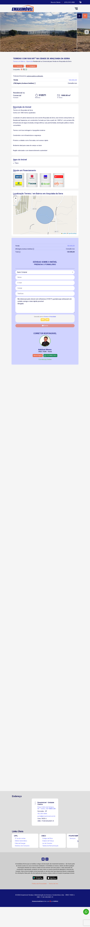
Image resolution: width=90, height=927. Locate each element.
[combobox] (45, 281)
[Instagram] (46, 867)
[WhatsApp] (86, 911)
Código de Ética (47, 847)
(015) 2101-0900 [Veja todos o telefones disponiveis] (69, 2)
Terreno (15, 70)
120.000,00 (73, 89)
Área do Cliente (55, 2)
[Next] (78, 850)
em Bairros (21, 70)
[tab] (79, 15)
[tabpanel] (45, 36)
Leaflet (63, 242)
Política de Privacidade (39, 892)
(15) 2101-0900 (42, 822)
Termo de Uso (53, 892)
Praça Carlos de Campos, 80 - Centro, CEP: (46, 816)
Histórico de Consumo (22, 854)
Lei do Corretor (47, 852)
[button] (80, 2)
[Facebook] (43, 867)
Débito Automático (21, 849)
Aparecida (29, 70)
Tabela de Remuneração (50, 854)
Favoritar (18, 75)
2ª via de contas (20, 847)
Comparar (31, 75)
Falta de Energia (20, 852)
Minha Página (38, 364)
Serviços (72, 847)
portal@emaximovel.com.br (46, 825)
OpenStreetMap (72, 242)
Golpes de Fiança (48, 849)
